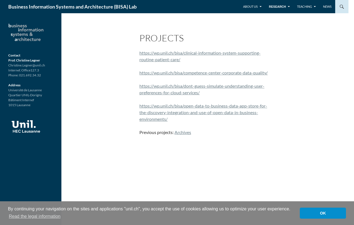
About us (250, 6)
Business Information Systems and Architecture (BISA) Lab (72, 7)
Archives (183, 132)
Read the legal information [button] (35, 216)
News (327, 6)
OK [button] (323, 213)
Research (277, 6)
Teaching (304, 6)
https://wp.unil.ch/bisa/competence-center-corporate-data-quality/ (203, 72)
